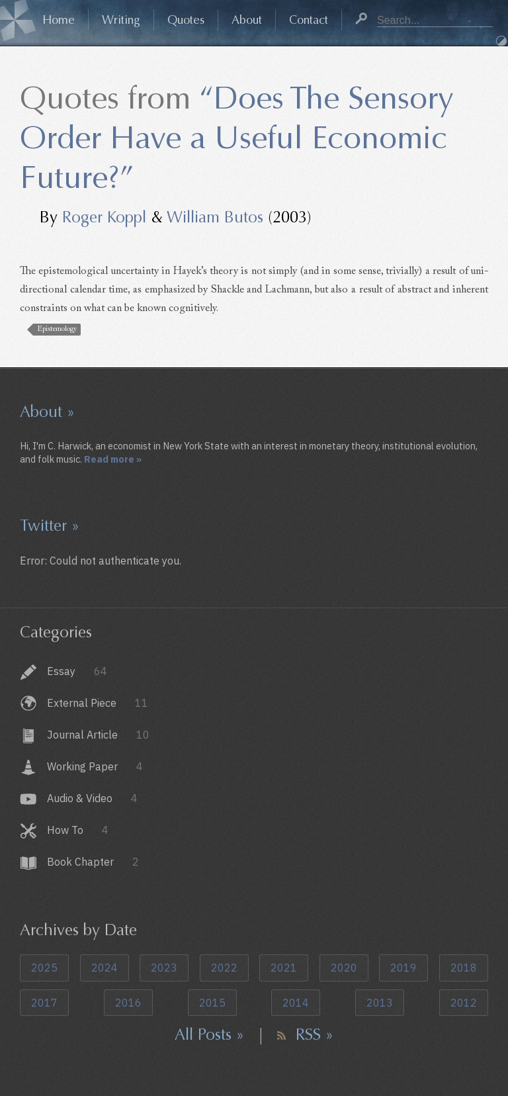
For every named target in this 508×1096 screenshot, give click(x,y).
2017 (44, 1002)
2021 (284, 967)
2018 (463, 967)
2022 (224, 967)
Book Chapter (93, 861)
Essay (77, 671)
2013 (379, 1002)
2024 (104, 967)
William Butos (215, 217)
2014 (295, 1002)
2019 (403, 967)
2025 (44, 967)
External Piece (97, 702)
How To (77, 830)
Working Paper (95, 766)
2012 (463, 1002)
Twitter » (49, 525)
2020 (344, 967)
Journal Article (98, 734)
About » (47, 411)
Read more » (113, 459)
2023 (164, 967)
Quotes (185, 20)
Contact (308, 20)
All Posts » (209, 1034)
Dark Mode (501, 41)
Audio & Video (92, 798)
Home (58, 20)
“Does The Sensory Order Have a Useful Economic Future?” (237, 138)
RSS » (314, 1034)
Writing (121, 20)
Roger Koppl (104, 217)
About (247, 20)
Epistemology (57, 329)
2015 (212, 1002)
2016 (128, 1002)
